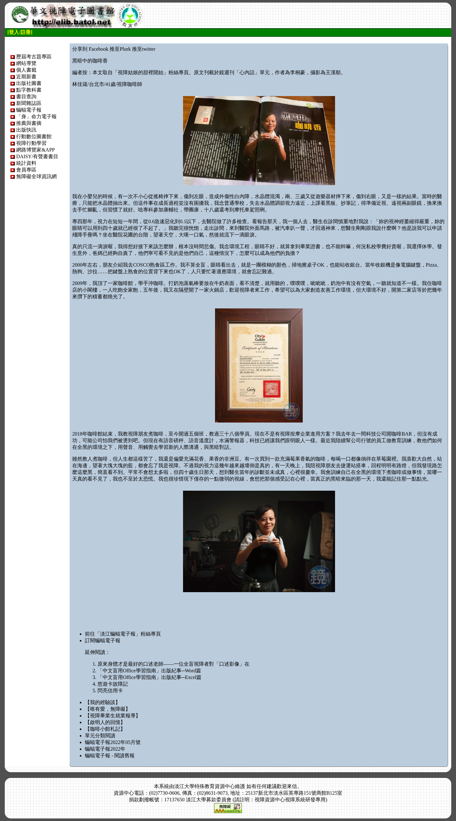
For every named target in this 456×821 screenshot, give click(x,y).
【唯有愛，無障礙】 (107, 709)
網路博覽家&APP (35, 149)
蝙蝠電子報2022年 (105, 749)
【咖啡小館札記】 (105, 729)
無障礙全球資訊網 (36, 176)
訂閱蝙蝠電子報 (102, 640)
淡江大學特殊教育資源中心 (204, 786)
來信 (292, 786)
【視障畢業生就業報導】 (113, 715)
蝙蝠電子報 (28, 110)
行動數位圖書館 (34, 136)
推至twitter (143, 49)
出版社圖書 (28, 83)
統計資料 (26, 163)
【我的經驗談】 (102, 702)
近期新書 (26, 76)
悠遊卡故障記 (113, 684)
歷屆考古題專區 (34, 56)
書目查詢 (26, 96)
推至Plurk (120, 49)
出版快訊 (26, 130)
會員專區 (26, 169)
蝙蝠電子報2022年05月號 (113, 742)
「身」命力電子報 (36, 116)
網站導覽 (26, 63)
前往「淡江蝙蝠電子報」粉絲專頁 (123, 634)
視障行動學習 (31, 143)
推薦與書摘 (28, 123)
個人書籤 (26, 70)
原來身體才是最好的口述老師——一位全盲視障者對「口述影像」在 (174, 664)
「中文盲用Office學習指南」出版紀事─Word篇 (149, 670)
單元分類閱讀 (100, 735)
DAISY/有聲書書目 (37, 156)
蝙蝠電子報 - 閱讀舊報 (110, 755)
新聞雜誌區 (28, 103)
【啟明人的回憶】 (105, 722)
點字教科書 (28, 90)
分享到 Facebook (90, 49)
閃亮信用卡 (110, 690)
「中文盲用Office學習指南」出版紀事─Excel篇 (149, 677)
